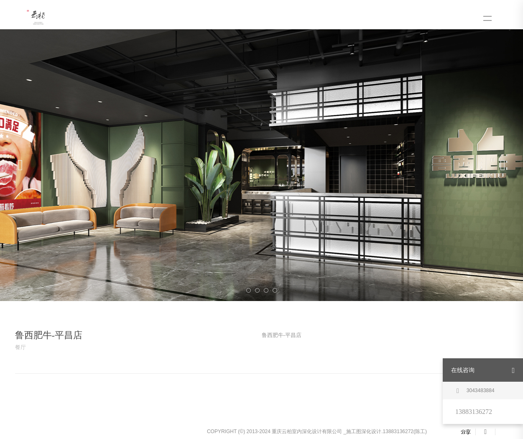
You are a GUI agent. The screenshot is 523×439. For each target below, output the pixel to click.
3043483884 (476, 391)
